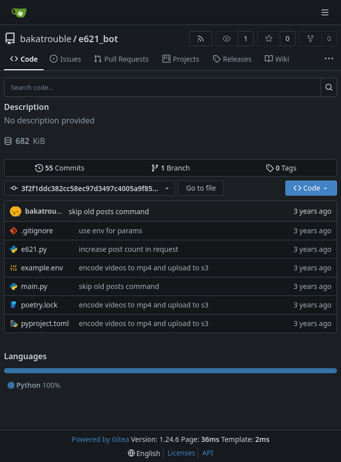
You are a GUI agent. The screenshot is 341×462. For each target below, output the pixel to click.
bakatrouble (45, 39)
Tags (281, 168)
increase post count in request (128, 249)
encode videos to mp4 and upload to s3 (144, 267)
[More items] (329, 59)
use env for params (110, 230)
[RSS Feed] (200, 38)
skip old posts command (109, 211)
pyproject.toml (45, 323)
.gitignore (37, 230)
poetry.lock (39, 305)
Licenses (181, 452)
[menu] (144, 453)
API (207, 452)
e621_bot (98, 39)
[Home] (19, 13)
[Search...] (328, 87)
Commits (59, 168)
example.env (42, 267)
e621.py (34, 249)
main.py (34, 286)
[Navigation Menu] (326, 12)
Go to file (201, 188)
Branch (170, 168)
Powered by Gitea (100, 439)
